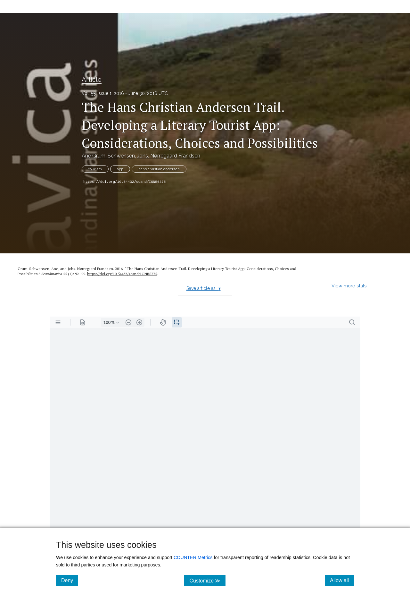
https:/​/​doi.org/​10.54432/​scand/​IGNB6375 (122, 273)
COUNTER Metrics (193, 557)
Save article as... (203, 288)
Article (92, 79)
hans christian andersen (159, 169)
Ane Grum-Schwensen (108, 156)
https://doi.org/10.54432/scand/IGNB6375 (124, 182)
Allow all (342, 580)
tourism (95, 169)
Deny (69, 580)
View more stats (349, 285)
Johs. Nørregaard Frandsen (168, 156)
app (120, 169)
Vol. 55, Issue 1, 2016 (103, 93)
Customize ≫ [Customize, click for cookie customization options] (207, 580)
